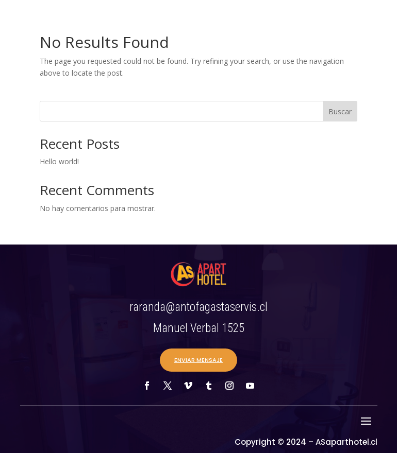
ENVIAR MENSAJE (198, 360)
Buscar (340, 111)
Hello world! (59, 161)
